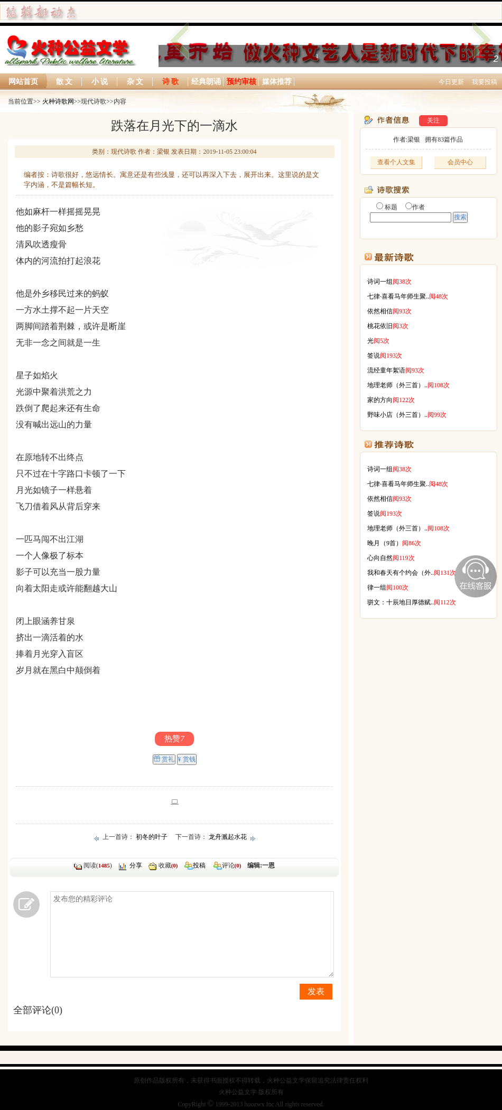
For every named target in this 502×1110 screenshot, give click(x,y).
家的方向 (380, 400)
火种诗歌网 (58, 101)
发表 (316, 991)
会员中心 (460, 162)
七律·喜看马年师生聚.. (398, 296)
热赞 (174, 738)
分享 (135, 865)
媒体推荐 (277, 82)
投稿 (199, 865)
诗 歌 (170, 82)
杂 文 (135, 82)
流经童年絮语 (386, 370)
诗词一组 (380, 281)
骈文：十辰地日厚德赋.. (400, 602)
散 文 (64, 82)
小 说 (99, 82)
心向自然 (380, 558)
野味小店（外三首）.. (397, 414)
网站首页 (23, 82)
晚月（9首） (384, 543)
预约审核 (241, 82)
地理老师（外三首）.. (397, 385)
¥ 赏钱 (187, 759)
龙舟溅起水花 (228, 837)
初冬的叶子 (152, 837)
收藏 (168, 865)
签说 (373, 355)
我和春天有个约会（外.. (400, 572)
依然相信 (380, 311)
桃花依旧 (380, 326)
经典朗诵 (206, 82)
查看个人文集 (396, 162)
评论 (217, 865)
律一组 (376, 587)
